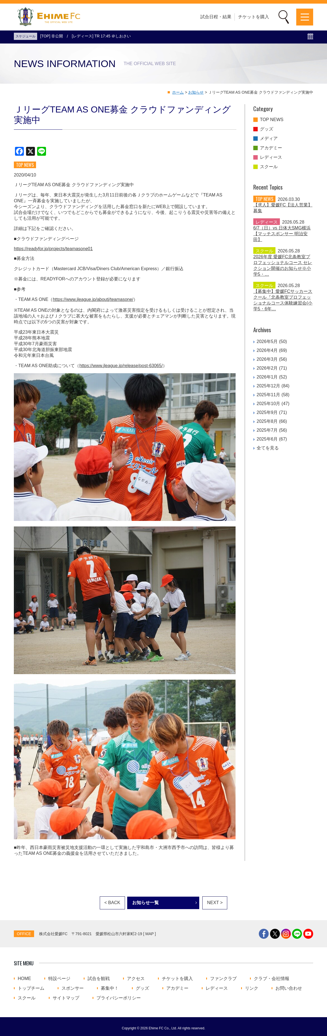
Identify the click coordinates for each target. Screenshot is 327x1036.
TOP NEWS (271, 119)
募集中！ (110, 988)
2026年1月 (267, 377)
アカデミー (271, 148)
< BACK (112, 902)
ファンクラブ (223, 978)
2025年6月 (267, 439)
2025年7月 (267, 430)
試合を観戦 (99, 978)
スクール (269, 167)
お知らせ (196, 92)
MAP (149, 934)
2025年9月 (267, 412)
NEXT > (215, 902)
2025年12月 (268, 385)
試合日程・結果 (215, 16)
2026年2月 (267, 368)
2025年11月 (268, 394)
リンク (251, 988)
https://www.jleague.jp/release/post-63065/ (121, 365)
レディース (271, 157)
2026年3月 (267, 359)
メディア (269, 138)
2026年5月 (267, 341)
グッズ (266, 129)
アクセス (136, 978)
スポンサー (73, 988)
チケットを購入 (253, 16)
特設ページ (59, 978)
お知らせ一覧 (145, 902)
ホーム (178, 92)
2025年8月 (267, 421)
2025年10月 (268, 403)
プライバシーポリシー (118, 998)
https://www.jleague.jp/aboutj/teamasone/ (93, 299)
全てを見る (268, 448)
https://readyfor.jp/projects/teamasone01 (53, 248)
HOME (24, 978)
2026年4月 (267, 350)
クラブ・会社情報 (271, 978)
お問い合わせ (288, 988)
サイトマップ (66, 998)
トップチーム (31, 988)
